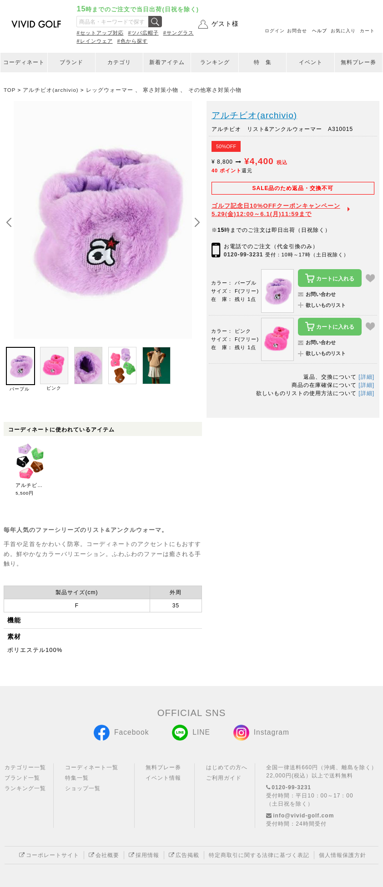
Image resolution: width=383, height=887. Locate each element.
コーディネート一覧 (91, 767)
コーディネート (24, 62)
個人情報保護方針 (342, 855)
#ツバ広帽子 (143, 32)
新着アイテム (167, 62)
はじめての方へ (226, 767)
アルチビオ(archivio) (254, 115)
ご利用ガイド (224, 778)
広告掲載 (184, 855)
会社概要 (104, 855)
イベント (311, 62)
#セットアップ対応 (99, 32)
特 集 (263, 62)
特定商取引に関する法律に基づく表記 (259, 855)
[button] (197, 222)
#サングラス (178, 32)
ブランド (71, 62)
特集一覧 (77, 778)
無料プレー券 (358, 62)
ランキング (215, 62)
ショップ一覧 (83, 788)
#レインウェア (94, 41)
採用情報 (144, 855)
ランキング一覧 (25, 788)
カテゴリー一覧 (25, 767)
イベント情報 (163, 778)
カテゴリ (119, 62)
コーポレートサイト (49, 855)
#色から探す (132, 41)
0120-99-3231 (243, 254)
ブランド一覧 (22, 778)
